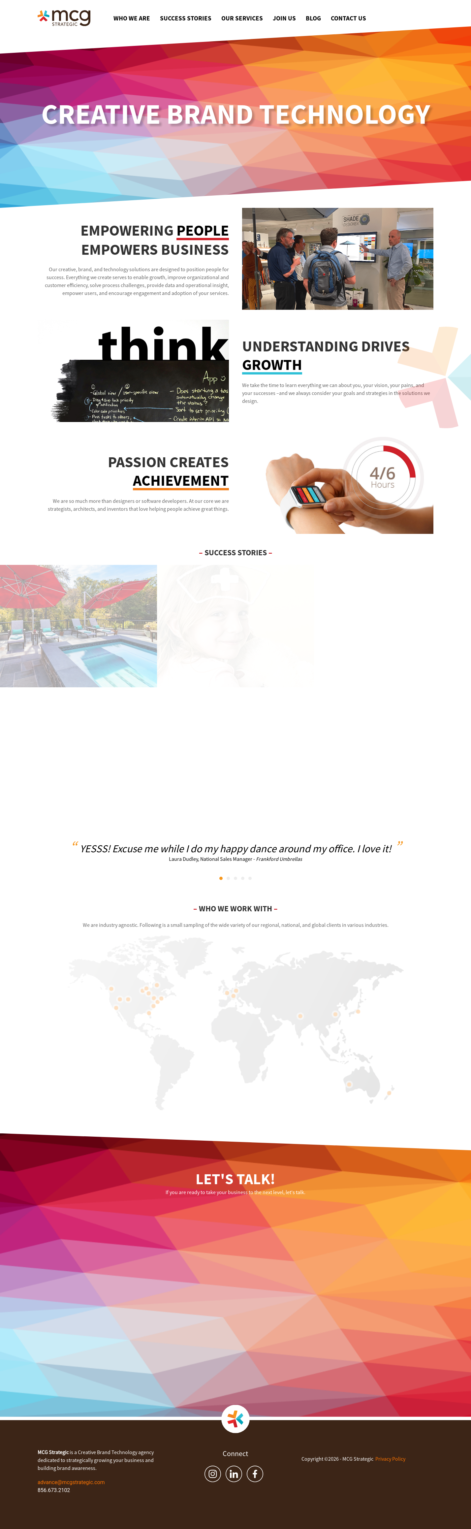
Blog (313, 18)
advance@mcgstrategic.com (71, 1482)
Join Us (284, 18)
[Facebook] (255, 1474)
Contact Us (348, 18)
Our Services (242, 18)
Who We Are (131, 18)
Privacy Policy (390, 1458)
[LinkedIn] (234, 1474)
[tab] (221, 878)
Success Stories (185, 18)
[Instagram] (212, 1474)
